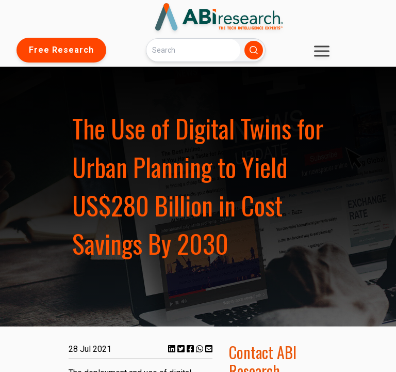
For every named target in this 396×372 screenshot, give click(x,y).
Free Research (61, 50)
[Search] (193, 50)
